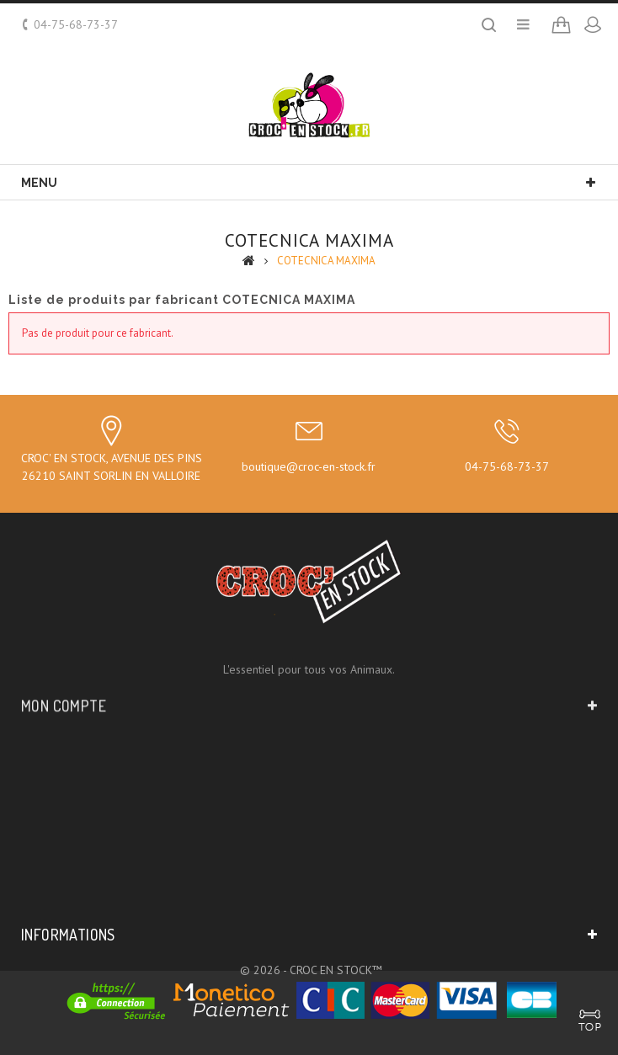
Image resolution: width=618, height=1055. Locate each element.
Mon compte (63, 694)
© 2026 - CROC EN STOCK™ (311, 970)
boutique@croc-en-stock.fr (309, 466)
